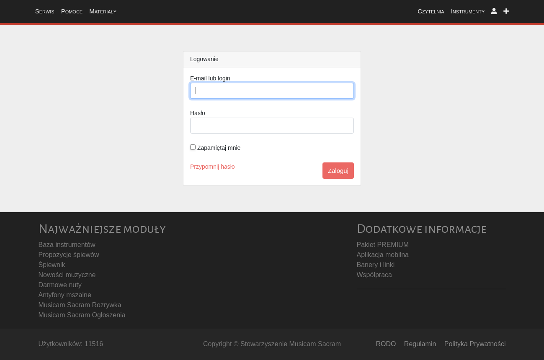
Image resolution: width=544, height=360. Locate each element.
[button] (494, 11)
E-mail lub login (210, 78)
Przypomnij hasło (212, 166)
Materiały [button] (102, 11)
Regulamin (420, 343)
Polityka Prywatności (475, 343)
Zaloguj (338, 170)
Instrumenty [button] (468, 11)
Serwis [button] (44, 11)
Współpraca (374, 274)
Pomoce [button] (72, 11)
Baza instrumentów (67, 244)
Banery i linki (376, 264)
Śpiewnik (52, 264)
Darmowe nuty (60, 284)
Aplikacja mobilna (383, 254)
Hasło (197, 113)
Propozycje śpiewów (69, 254)
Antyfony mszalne (65, 294)
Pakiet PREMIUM (383, 244)
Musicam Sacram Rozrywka (80, 305)
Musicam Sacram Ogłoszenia (82, 315)
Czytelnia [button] (431, 11)
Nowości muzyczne (67, 274)
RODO (386, 343)
